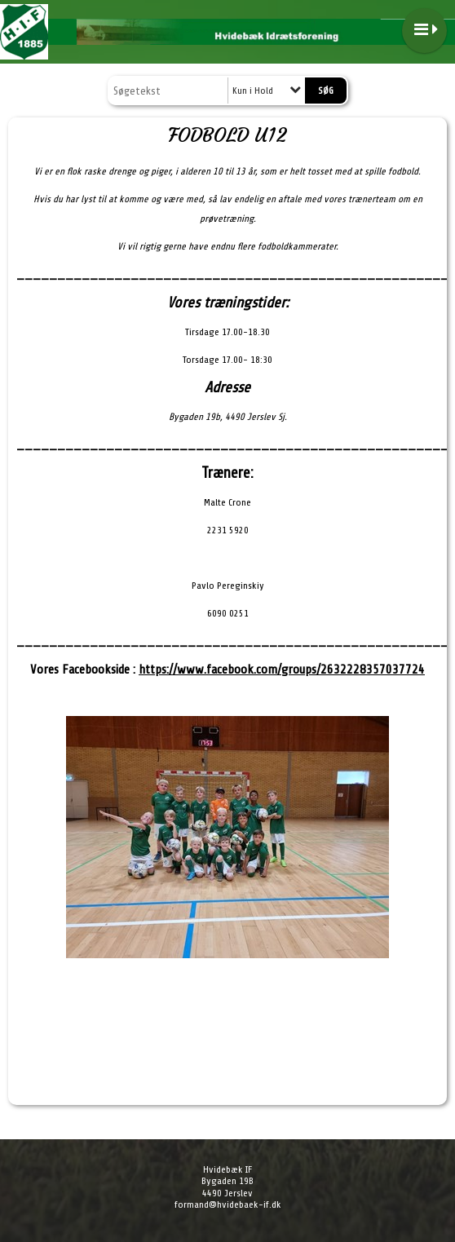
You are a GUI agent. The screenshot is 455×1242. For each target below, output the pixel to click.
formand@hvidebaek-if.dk (227, 1204)
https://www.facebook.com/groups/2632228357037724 (282, 669)
